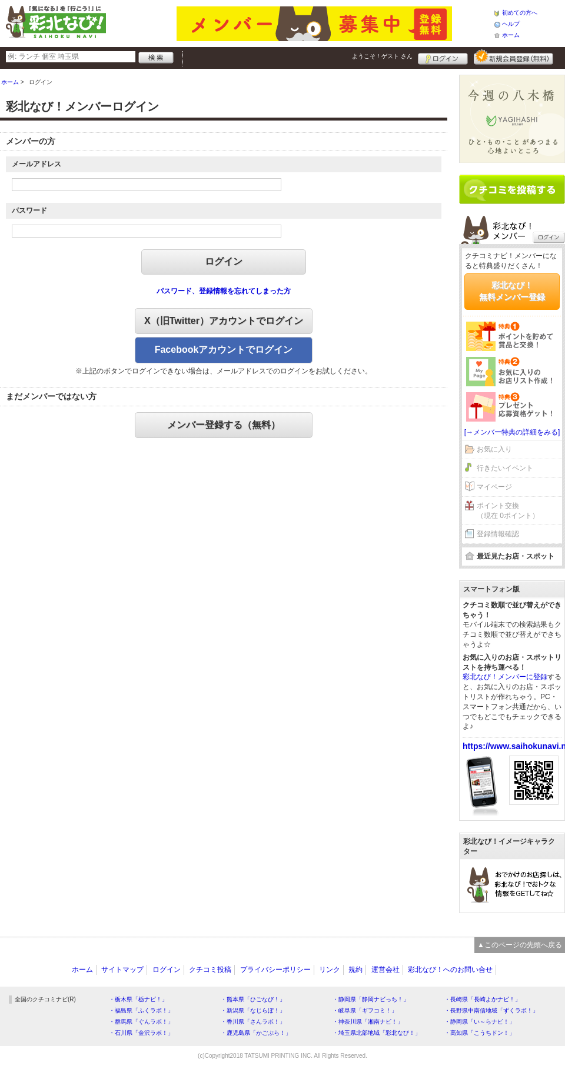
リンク (329, 969)
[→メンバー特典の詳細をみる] (512, 432)
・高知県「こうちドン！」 (479, 1033)
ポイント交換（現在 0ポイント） (508, 511)
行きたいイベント (505, 468)
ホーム (511, 35)
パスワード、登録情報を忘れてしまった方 (224, 291)
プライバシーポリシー (275, 969)
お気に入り (494, 449)
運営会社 (385, 969)
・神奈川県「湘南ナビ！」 (368, 1021)
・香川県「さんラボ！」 (253, 1021)
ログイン (443, 57)
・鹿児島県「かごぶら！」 (256, 1033)
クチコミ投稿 (210, 969)
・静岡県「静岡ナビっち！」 (371, 999)
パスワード (29, 210)
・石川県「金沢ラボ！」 (141, 1033)
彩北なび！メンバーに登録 (505, 677)
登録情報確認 (498, 534)
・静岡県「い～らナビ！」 (479, 1021)
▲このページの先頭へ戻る (519, 945)
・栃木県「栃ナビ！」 (138, 999)
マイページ (494, 487)
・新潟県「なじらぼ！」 (253, 1010)
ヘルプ (511, 24)
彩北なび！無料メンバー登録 (512, 291)
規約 (355, 969)
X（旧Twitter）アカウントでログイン (223, 321)
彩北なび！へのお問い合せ (450, 969)
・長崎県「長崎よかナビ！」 (482, 999)
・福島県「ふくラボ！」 (141, 1010)
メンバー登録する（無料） (223, 425)
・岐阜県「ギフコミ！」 (365, 1010)
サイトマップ (122, 969)
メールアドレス (36, 164)
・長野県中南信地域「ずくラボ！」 (491, 1010)
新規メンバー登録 (513, 57)
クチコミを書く (512, 189)
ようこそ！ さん (382, 56)
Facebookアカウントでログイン (224, 350)
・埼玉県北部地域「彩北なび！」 (377, 1033)
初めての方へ (519, 12)
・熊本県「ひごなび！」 (253, 999)
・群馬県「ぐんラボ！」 (141, 1021)
